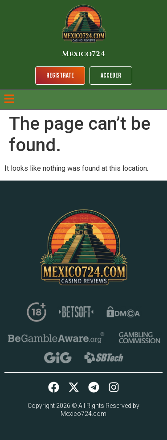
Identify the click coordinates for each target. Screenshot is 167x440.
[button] (9, 99)
